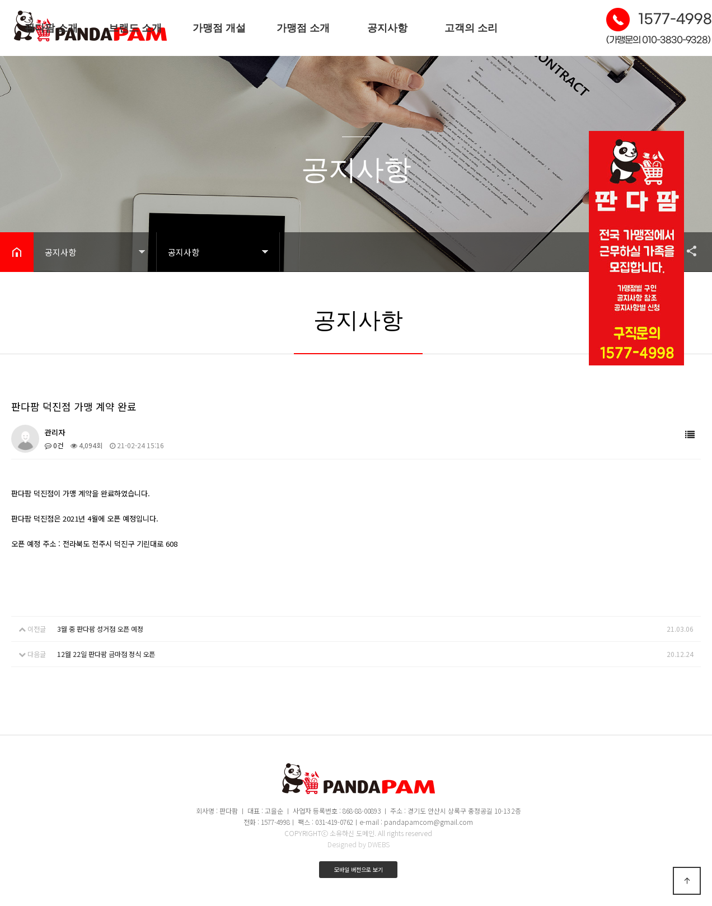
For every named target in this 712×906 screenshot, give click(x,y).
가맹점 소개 (303, 28)
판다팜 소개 (51, 28)
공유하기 (686, 250)
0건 (54, 445)
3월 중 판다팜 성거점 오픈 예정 (100, 628)
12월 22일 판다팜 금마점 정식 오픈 (106, 653)
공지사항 (387, 28)
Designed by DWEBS (358, 844)
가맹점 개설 (219, 28)
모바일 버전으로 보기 (358, 869)
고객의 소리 (471, 28)
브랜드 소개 (135, 28)
